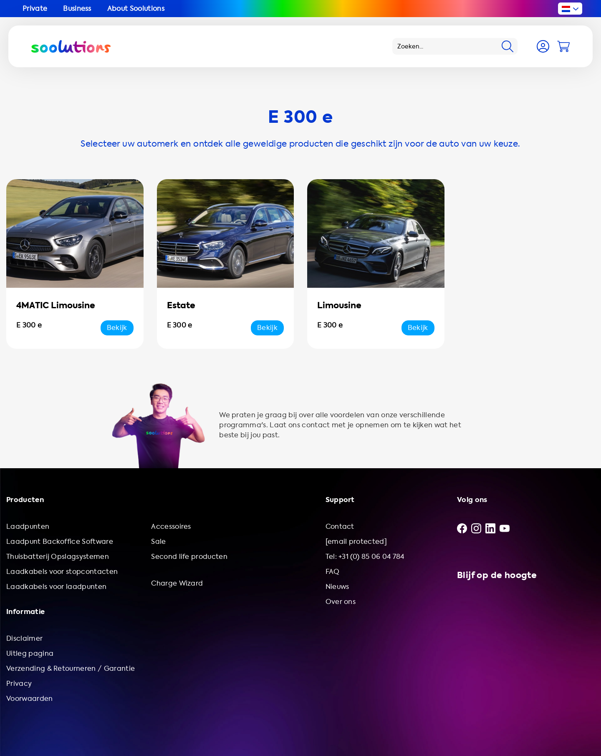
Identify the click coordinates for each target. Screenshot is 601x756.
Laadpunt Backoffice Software (59, 541)
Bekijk (117, 327)
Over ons (341, 601)
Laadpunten (27, 526)
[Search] (507, 46)
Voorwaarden (29, 698)
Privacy (19, 683)
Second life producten (189, 556)
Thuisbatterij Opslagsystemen (57, 556)
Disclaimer (24, 638)
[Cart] (563, 46)
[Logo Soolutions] (71, 46)
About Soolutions (135, 8)
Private (35, 8)
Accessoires (171, 526)
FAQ (333, 571)
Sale (158, 541)
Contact (340, 526)
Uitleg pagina (29, 653)
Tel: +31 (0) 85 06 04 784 (365, 556)
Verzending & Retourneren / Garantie (70, 668)
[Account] (543, 46)
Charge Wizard (177, 583)
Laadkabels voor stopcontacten (62, 571)
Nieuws (337, 586)
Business (77, 8)
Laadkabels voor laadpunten (56, 586)
